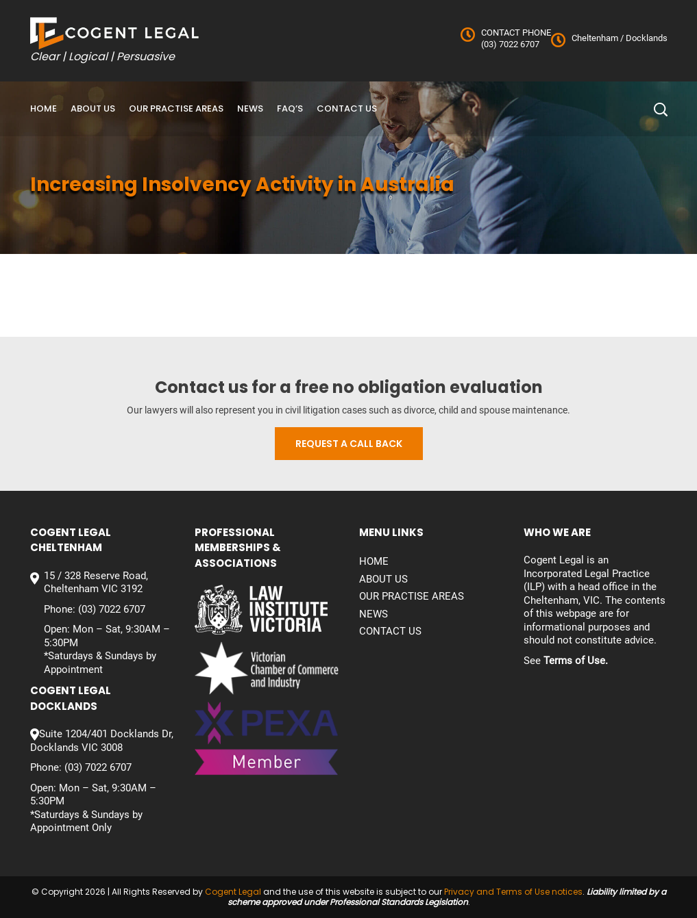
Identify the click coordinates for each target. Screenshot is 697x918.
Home (43, 108)
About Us (93, 108)
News (250, 108)
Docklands (646, 38)
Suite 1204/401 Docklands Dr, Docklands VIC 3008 (101, 741)
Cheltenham (595, 38)
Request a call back (348, 443)
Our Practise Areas (176, 108)
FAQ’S (290, 108)
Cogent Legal (233, 891)
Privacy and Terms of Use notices (513, 891)
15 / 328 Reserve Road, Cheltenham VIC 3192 (96, 583)
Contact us (347, 108)
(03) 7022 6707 (510, 44)
